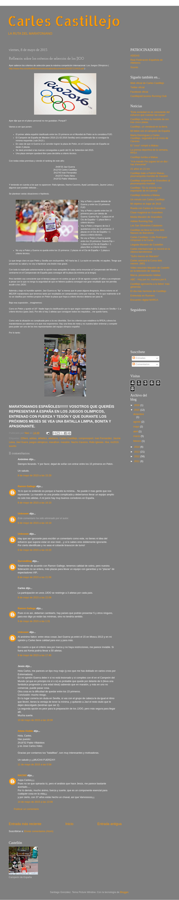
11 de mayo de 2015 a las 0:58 (34, 764)
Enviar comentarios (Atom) (38, 831)
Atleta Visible (25, 731)
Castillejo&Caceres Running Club (148, 96)
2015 (137, 410)
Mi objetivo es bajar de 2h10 (145, 203)
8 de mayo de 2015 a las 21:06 (34, 577)
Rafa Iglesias (96, 442)
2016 (137, 405)
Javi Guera (22, 442)
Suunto (134, 67)
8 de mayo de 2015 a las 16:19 (34, 523)
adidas (33, 438)
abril (136, 431)
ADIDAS (135, 55)
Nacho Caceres (79, 442)
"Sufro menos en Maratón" (144, 256)
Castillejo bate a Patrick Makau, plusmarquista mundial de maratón (149, 175)
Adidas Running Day (141, 221)
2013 (137, 451)
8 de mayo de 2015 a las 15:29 (34, 475)
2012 (137, 456)
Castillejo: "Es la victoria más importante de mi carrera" (146, 189)
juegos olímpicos (38, 442)
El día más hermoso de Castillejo (148, 291)
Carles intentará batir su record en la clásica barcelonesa (150, 250)
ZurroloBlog (25, 561)
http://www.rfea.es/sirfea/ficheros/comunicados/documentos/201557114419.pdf (46, 68)
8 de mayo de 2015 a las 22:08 (34, 597)
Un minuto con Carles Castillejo (147, 199)
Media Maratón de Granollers (146, 217)
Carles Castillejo (64, 20)
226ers (24, 438)
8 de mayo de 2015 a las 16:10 (34, 502)
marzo (137, 436)
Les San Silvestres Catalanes (146, 225)
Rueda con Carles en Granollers (147, 208)
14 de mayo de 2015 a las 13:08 (35, 802)
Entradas (138, 358)
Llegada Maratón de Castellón (146, 244)
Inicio (69, 824)
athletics (42, 438)
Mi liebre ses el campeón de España (150, 131)
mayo (136, 426)
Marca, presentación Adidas (145, 275)
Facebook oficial (139, 92)
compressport (86, 438)
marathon (54, 442)
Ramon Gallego (27, 486)
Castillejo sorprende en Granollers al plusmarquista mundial (150, 182)
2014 (137, 447)
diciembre (138, 414)
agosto (137, 421)
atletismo (53, 438)
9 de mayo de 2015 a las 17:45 (34, 655)
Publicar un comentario (26, 809)
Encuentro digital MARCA (144, 300)
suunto (12, 446)
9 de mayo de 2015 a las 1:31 (34, 621)
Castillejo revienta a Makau (145, 195)
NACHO (22, 775)
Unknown (23, 513)
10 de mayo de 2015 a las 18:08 (35, 720)
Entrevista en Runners (142, 295)
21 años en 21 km (140, 169)
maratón (65, 442)
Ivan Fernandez (103, 438)
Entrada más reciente (25, 824)
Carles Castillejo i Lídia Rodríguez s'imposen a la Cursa (148, 239)
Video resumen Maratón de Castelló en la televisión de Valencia (149, 269)
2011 (137, 461)
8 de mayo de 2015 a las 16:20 (34, 550)
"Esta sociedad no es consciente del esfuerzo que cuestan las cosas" (150, 113)
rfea (107, 442)
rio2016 (115, 442)
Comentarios (140, 364)
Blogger (124, 892)
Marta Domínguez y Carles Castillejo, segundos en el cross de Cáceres (149, 138)
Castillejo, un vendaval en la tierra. (149, 126)
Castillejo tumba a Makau (144, 157)
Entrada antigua (109, 824)
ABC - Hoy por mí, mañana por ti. (148, 279)
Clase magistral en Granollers (146, 212)
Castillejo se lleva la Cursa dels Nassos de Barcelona (147, 231)
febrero (137, 441)
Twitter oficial (137, 87)
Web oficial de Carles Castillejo (147, 83)
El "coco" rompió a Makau (144, 145)
